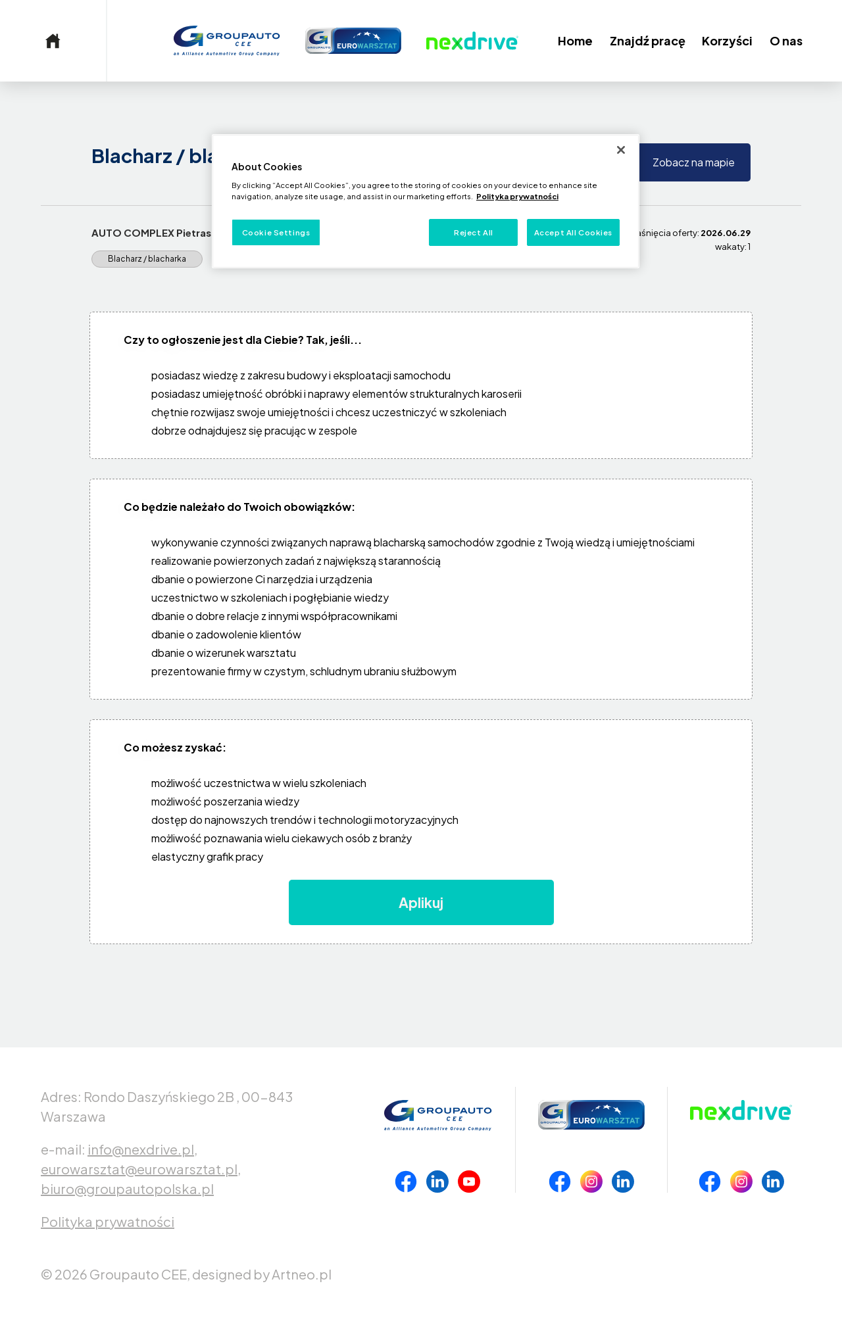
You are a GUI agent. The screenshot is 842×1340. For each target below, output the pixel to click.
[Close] (621, 149)
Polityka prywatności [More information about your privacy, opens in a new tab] (517, 196)
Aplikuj (421, 902)
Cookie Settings (276, 232)
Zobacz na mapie (694, 162)
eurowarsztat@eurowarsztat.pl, (141, 1169)
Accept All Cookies (573, 232)
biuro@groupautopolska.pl (127, 1188)
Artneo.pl (302, 1274)
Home (575, 40)
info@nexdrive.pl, (142, 1149)
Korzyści (727, 40)
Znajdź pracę (647, 40)
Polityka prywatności (107, 1221)
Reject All (473, 232)
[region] (425, 201)
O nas (786, 40)
